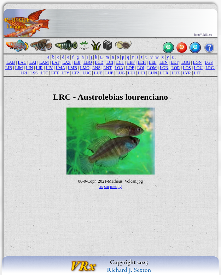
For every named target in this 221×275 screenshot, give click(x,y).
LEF (130, 62)
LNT (107, 67)
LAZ (66, 62)
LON (164, 67)
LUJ (141, 73)
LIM (19, 67)
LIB (8, 67)
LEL (153, 62)
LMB (72, 67)
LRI (24, 73)
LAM (44, 62)
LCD (99, 62)
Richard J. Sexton (129, 270)
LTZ (76, 73)
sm (106, 186)
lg (120, 186)
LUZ (175, 73)
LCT (120, 62)
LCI (109, 62)
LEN (163, 62)
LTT (55, 73)
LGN (197, 62)
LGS (209, 62)
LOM (152, 67)
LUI (131, 73)
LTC (44, 73)
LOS (187, 67)
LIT (197, 73)
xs (101, 186)
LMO (84, 67)
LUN (152, 73)
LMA (60, 67)
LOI (140, 67)
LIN (29, 67)
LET (175, 62)
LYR (187, 73)
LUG (120, 73)
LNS (96, 67)
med (113, 186)
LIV (49, 67)
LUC (86, 73)
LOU (198, 67)
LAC (22, 62)
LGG (185, 62)
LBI (77, 62)
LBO (87, 62)
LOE (130, 67)
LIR (39, 67)
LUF (109, 73)
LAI (32, 62)
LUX (164, 73)
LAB (10, 62)
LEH (142, 62)
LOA (119, 67)
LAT (55, 62)
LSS (34, 73)
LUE (98, 73)
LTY (65, 73)
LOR (175, 67)
